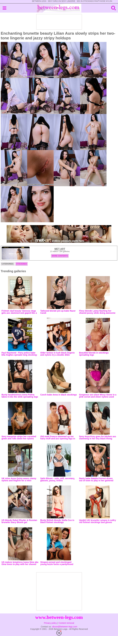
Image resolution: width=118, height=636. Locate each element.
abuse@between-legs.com (64, 626)
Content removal (66, 623)
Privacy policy (50, 623)
